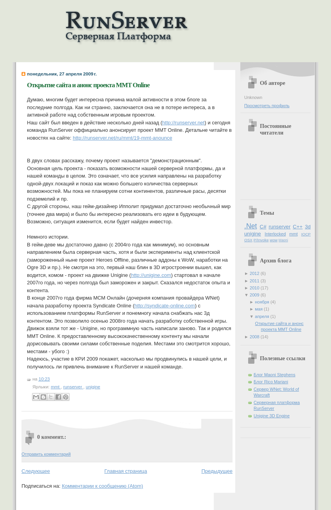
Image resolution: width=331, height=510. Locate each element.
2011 (255, 280)
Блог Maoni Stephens (274, 374)
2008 (255, 336)
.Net (250, 226)
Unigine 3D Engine (272, 415)
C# (263, 227)
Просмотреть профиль (267, 105)
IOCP (306, 234)
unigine (93, 386)
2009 (255, 295)
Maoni (283, 240)
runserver (73, 386)
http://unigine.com (151, 275)
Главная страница (125, 471)
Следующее (35, 471)
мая (259, 309)
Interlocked (275, 234)
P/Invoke (261, 240)
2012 (255, 273)
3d (308, 227)
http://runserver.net (183, 123)
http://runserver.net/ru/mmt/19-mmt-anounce (122, 138)
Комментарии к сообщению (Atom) (102, 486)
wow (273, 240)
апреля (262, 316)
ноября (262, 302)
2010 (255, 288)
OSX (248, 240)
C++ (297, 227)
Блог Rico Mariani (271, 381)
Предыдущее (217, 471)
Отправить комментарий (46, 454)
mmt (56, 386)
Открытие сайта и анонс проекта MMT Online (88, 85)
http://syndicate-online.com (164, 306)
